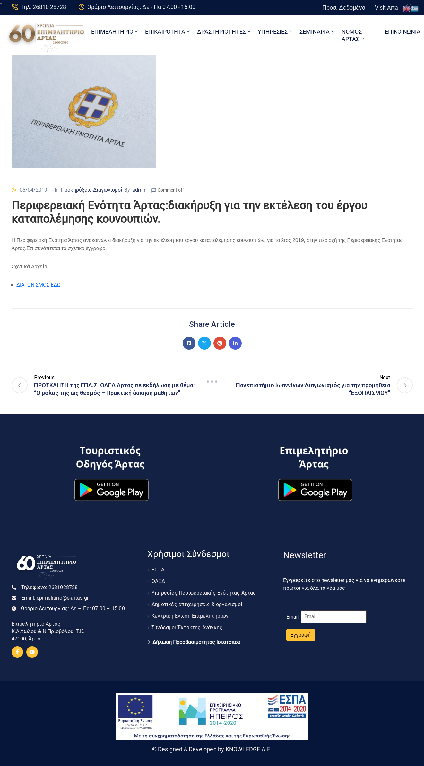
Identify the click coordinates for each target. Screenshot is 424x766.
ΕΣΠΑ (157, 570)
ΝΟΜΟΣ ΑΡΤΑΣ (353, 35)
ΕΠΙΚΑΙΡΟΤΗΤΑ (168, 31)
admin (139, 190)
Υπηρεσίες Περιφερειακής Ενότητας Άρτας (203, 593)
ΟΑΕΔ (158, 581)
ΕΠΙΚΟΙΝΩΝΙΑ (402, 31)
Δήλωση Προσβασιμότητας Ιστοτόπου (196, 642)
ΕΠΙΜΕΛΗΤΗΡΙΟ (115, 31)
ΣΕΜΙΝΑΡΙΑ (317, 31)
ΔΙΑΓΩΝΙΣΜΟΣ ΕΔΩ (38, 285)
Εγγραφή (300, 635)
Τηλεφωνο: (49, 587)
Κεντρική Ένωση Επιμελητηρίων (190, 616)
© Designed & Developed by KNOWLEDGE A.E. (212, 749)
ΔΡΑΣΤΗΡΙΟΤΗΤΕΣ (224, 31)
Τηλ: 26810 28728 (43, 7)
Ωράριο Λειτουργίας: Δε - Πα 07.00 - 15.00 (141, 7)
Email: (55, 598)
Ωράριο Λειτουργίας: (73, 608)
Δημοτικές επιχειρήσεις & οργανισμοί (196, 604)
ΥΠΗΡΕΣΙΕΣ (275, 31)
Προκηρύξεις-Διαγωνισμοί (91, 190)
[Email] (334, 616)
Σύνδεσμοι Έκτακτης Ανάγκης (186, 627)
